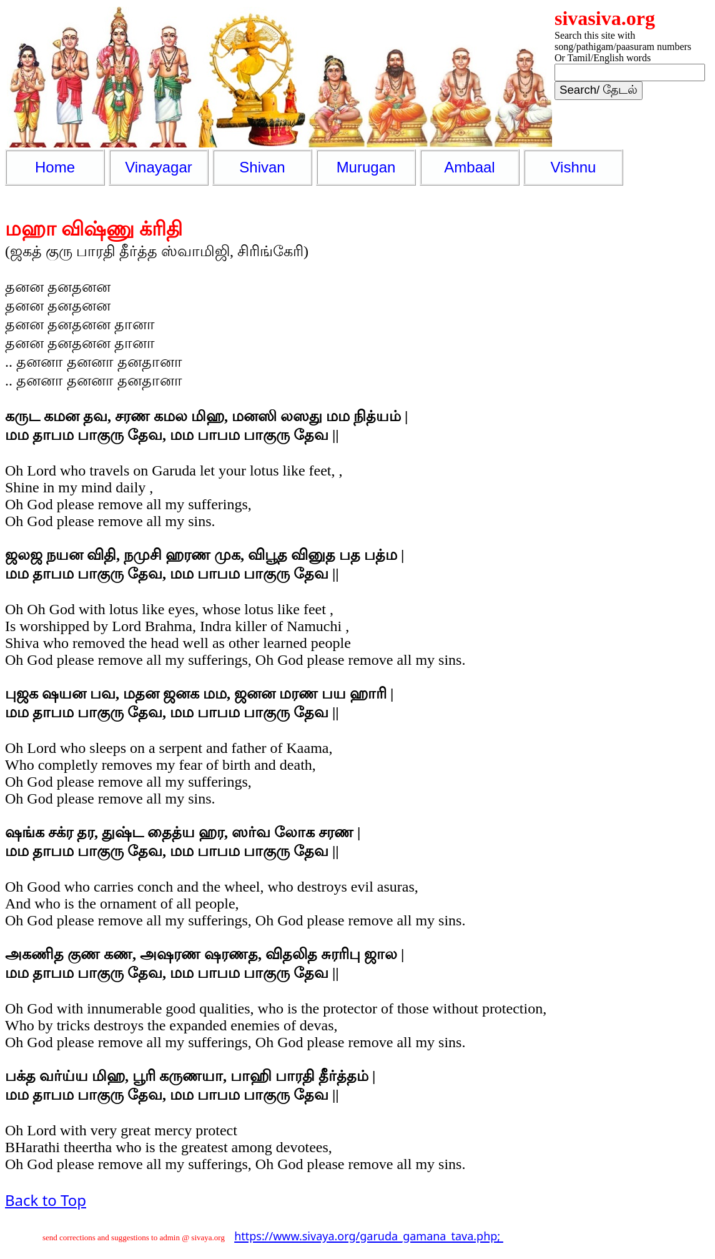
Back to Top (45, 1200)
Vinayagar (158, 167)
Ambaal (469, 167)
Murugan (366, 167)
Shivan (262, 167)
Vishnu (573, 167)
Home (55, 167)
